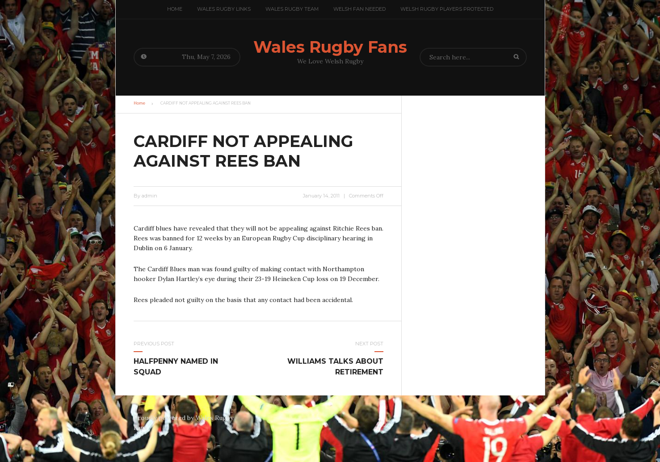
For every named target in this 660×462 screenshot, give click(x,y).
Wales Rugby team (292, 9)
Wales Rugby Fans (330, 47)
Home (174, 9)
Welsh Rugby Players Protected (446, 9)
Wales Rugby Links (224, 9)
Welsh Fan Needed (359, 9)
